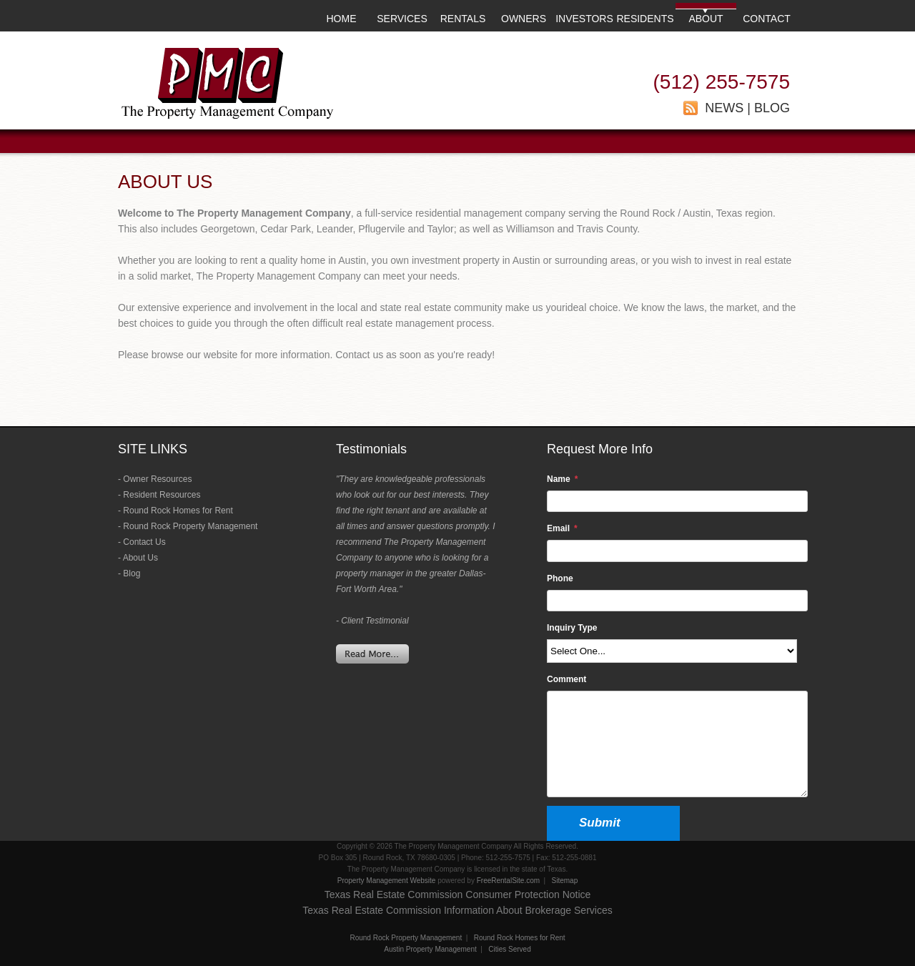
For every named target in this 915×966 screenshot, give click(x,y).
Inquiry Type (572, 628)
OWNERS (523, 18)
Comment (566, 679)
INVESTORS (584, 18)
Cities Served (509, 949)
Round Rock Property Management (190, 526)
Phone (560, 578)
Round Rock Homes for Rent (177, 511)
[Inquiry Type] (672, 651)
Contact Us (144, 542)
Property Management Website (386, 880)
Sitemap (565, 880)
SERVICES (402, 18)
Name (558, 479)
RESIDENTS (644, 18)
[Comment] (677, 744)
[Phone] (677, 600)
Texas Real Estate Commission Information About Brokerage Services (457, 910)
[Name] (677, 501)
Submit (599, 822)
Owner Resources (157, 479)
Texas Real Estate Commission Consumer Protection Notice (458, 894)
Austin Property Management (430, 949)
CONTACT (767, 18)
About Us (140, 558)
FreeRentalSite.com (508, 880)
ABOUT (705, 18)
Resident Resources (161, 495)
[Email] (677, 550)
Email (558, 528)
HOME (342, 18)
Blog (131, 573)
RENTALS (463, 18)
